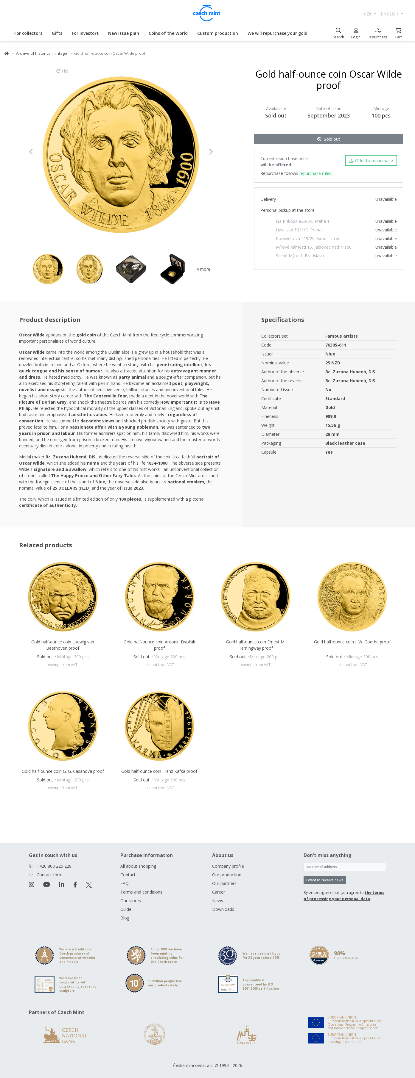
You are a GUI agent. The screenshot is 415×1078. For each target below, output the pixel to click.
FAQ (124, 883)
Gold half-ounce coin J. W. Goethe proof (352, 642)
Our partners (224, 883)
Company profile (228, 866)
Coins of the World (168, 33)
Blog (124, 918)
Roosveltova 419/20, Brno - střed (308, 238)
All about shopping (138, 866)
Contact (128, 875)
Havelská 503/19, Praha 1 (300, 230)
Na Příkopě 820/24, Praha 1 (302, 221)
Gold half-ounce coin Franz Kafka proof (159, 771)
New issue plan (123, 33)
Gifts (57, 33)
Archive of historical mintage (41, 53)
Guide (125, 909)
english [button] (390, 14)
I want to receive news (324, 880)
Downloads (223, 909)
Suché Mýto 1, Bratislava (300, 255)
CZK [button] (368, 14)
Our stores (130, 900)
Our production (226, 875)
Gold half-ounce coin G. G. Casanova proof (63, 771)
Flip (62, 74)
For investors (85, 33)
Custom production (217, 33)
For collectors (28, 33)
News (217, 900)
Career (218, 892)
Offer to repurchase (371, 160)
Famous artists (341, 336)
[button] (42, 151)
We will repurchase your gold (277, 33)
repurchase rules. (315, 173)
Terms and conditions (141, 892)
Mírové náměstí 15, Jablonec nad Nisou (314, 247)
